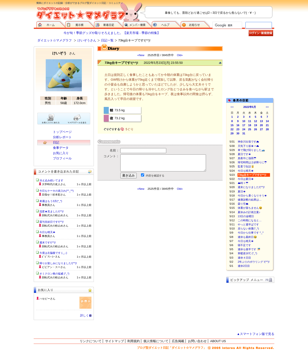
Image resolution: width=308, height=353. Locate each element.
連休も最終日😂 (250, 236)
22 (232, 129)
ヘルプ (166, 24)
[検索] (227, 25)
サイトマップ (114, 341)
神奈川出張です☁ (248, 141)
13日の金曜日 (246, 216)
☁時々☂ (243, 183)
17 (243, 125)
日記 (56, 142)
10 (243, 121)
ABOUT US (218, 341)
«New (140, 55)
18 (249, 125)
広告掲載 (178, 341)
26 (255, 129)
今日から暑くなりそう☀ (252, 195)
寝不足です (244, 245)
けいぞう (63, 53)
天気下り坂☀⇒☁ (248, 145)
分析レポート (62, 137)
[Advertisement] (142, 234)
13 (261, 121)
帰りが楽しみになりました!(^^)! (58, 263)
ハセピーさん (47, 298)
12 (255, 121)
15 (232, 125)
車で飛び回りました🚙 (254, 150)
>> (267, 106)
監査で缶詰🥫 (246, 166)
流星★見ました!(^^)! (51, 211)
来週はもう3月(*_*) (50, 201)
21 (267, 125)
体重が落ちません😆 (250, 207)
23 (238, 129)
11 (249, 121)
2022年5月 (249, 106)
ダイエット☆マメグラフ (54, 40)
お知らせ (195, 24)
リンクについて (91, 341)
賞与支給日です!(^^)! (53, 221)
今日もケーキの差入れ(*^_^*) (56, 190)
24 (243, 129)
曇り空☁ (243, 203)
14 (267, 121)
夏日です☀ (244, 154)
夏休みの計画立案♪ (249, 212)
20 (261, 125)
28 (267, 129)
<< (232, 106)
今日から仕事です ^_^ (251, 232)
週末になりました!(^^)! (251, 187)
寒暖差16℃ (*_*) (247, 253)
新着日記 (108, 24)
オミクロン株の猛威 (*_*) (54, 273)
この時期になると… (250, 220)
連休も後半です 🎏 (249, 249)
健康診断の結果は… (250, 199)
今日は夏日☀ (246, 178)
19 (255, 125)
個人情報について (155, 341)
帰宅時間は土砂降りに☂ (252, 162)
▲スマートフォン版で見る (255, 334)
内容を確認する (155, 175)
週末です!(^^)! (47, 242)
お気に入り (61, 153)
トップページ (62, 132)
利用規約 (133, 341)
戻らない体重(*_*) (248, 228)
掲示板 (79, 24)
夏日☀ (242, 191)
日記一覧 (107, 40)
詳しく (84, 315)
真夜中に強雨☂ (247, 158)
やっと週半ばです (248, 224)
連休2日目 (244, 265)
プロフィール (62, 158)
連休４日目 (244, 257)
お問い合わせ (197, 341)
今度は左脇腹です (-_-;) (53, 252)
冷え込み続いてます (51, 180)
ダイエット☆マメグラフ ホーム (50, 24)
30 (238, 133)
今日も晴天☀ (246, 170)
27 (261, 129)
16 (238, 125)
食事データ (61, 148)
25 (249, 129)
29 (232, 133)
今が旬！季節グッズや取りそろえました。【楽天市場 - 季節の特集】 (112, 33)
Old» (180, 55)
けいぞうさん (86, 40)
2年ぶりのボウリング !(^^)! (254, 261)
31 (243, 133)
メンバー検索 (137, 24)
